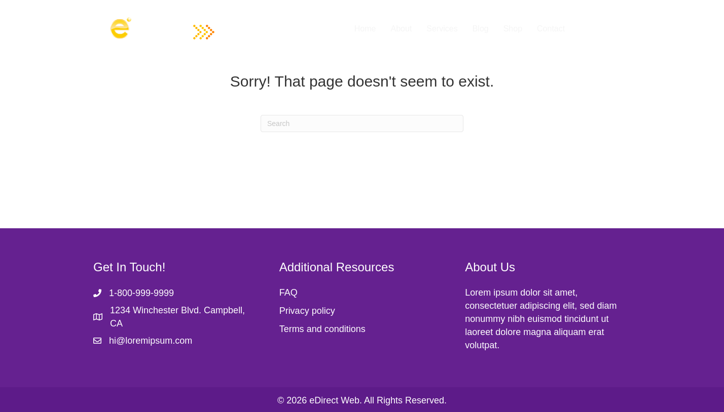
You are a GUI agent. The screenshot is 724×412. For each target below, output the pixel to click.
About (401, 28)
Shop (512, 28)
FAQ (288, 292)
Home (365, 28)
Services (441, 28)
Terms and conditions (322, 329)
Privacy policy (307, 311)
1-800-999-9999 (141, 293)
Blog (481, 28)
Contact (551, 28)
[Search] (362, 123)
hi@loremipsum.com (150, 341)
